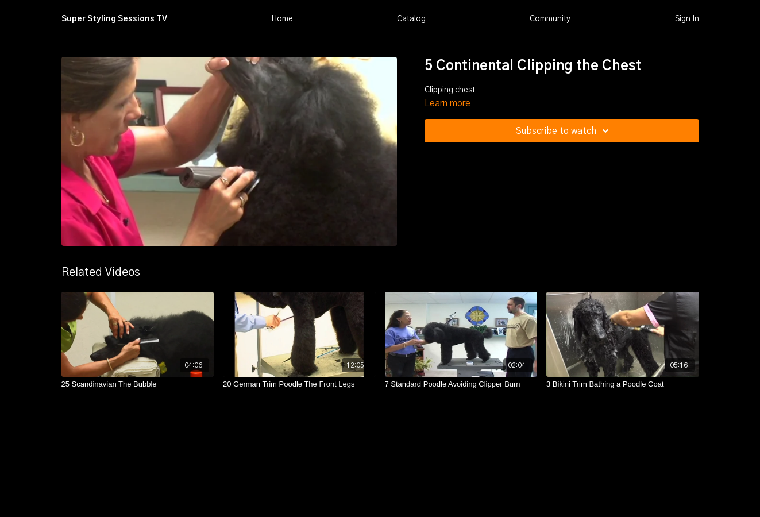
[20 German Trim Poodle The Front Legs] (299, 384)
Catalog (411, 19)
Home (282, 19)
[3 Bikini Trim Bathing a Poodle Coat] (622, 384)
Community (550, 19)
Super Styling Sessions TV (114, 19)
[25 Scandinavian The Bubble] (137, 384)
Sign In (687, 19)
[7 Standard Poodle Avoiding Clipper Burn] (461, 384)
